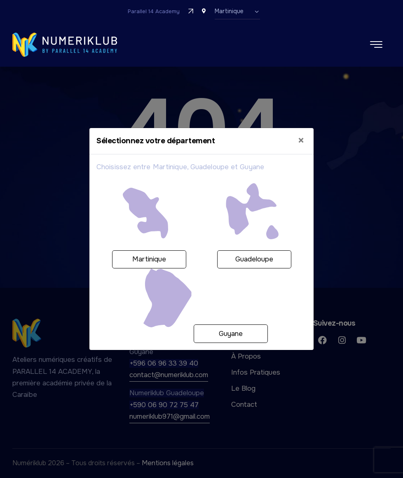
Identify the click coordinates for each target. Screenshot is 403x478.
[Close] (301, 141)
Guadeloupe (254, 259)
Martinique (149, 259)
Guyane (231, 333)
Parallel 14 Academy (154, 11)
